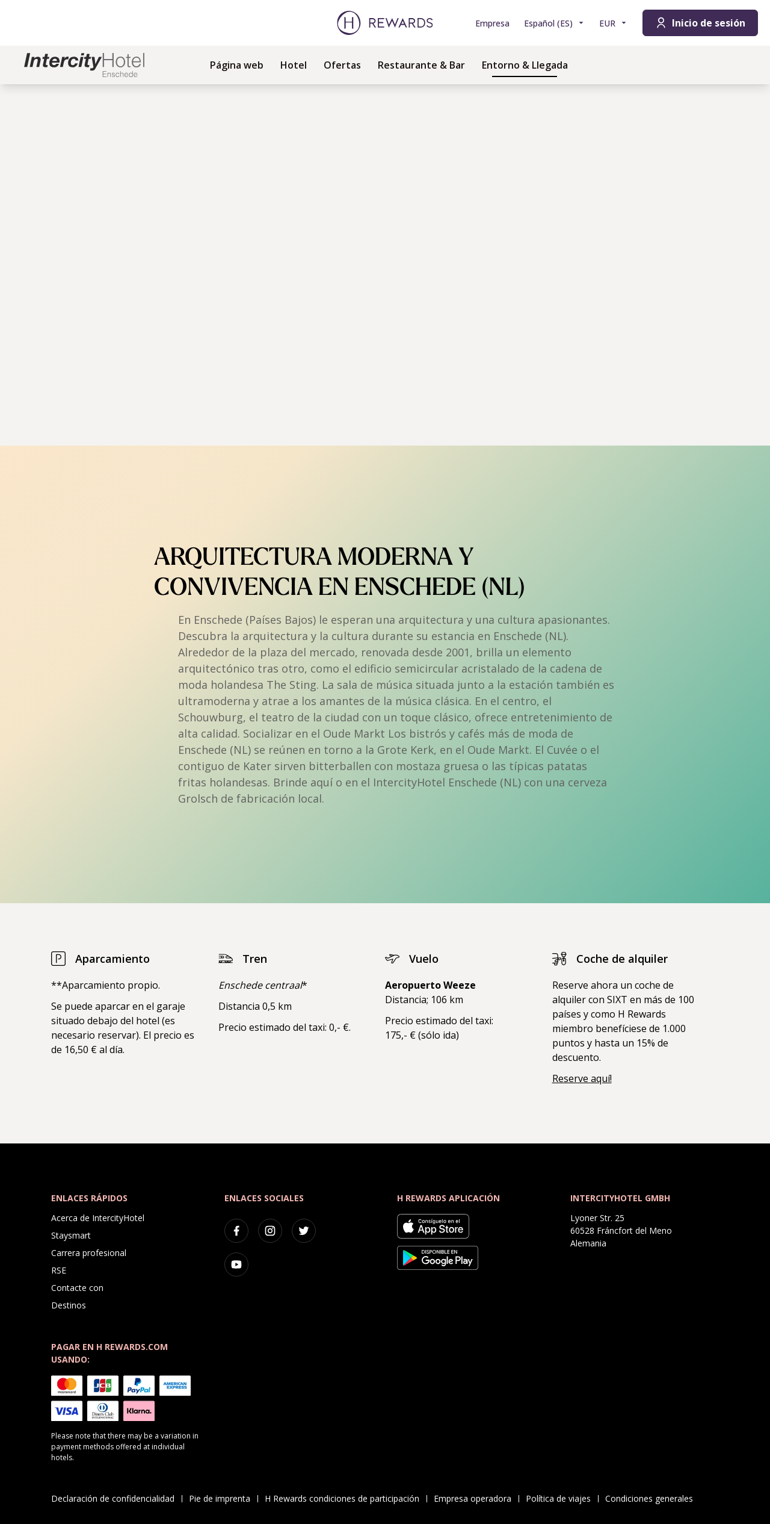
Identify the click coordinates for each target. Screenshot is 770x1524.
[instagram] (270, 1231)
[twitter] (304, 1231)
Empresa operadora (476, 1498)
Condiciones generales (652, 1498)
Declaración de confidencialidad (116, 1498)
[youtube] (236, 1264)
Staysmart (71, 1235)
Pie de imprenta (223, 1498)
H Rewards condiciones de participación (346, 1498)
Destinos (68, 1305)
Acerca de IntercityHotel (97, 1218)
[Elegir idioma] (554, 23)
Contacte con (77, 1287)
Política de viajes (562, 1498)
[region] (385, 265)
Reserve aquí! (582, 1078)
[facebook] (236, 1231)
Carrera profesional (88, 1252)
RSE (58, 1270)
